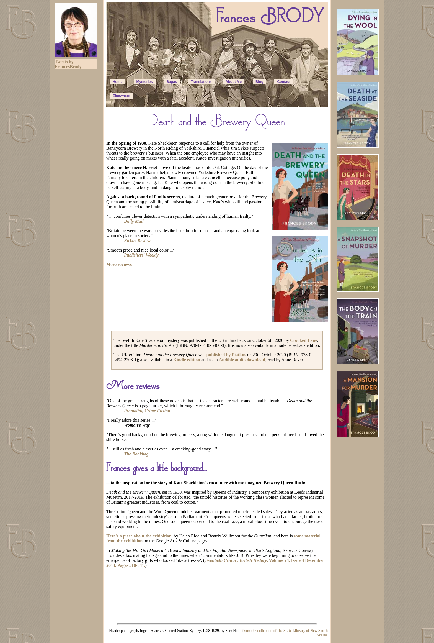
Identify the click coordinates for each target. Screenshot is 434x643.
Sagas (172, 82)
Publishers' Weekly (141, 255)
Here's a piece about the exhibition (139, 536)
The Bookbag (136, 454)
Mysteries (144, 82)
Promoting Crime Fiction (147, 410)
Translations (201, 82)
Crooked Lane (303, 340)
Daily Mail (134, 221)
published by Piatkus (226, 354)
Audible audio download (242, 359)
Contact (283, 82)
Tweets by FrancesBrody (68, 64)
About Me (234, 82)
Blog (259, 82)
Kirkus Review (137, 240)
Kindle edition (186, 359)
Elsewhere (121, 96)
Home (118, 82)
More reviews (119, 264)
